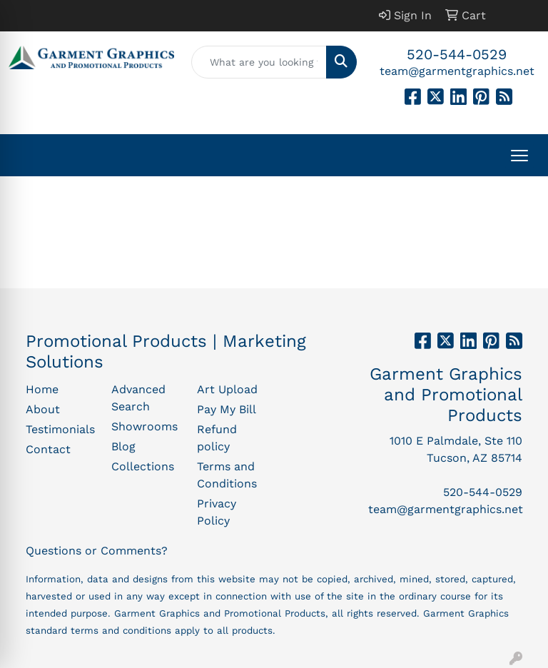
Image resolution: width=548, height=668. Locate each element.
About (43, 409)
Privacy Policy (216, 512)
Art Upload (227, 389)
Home (42, 389)
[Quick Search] (259, 62)
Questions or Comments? (97, 550)
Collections (142, 466)
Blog (123, 446)
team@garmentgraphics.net (457, 71)
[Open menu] (519, 155)
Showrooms (144, 426)
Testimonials (60, 429)
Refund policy (217, 437)
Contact (48, 449)
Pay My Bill (226, 409)
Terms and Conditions (227, 475)
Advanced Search (138, 398)
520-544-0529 (457, 54)
